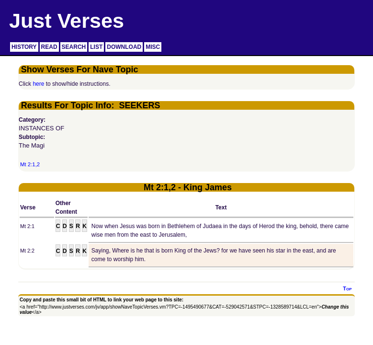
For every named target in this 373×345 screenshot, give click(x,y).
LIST (96, 47)
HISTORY (24, 47)
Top (347, 288)
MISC (153, 47)
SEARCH (74, 47)
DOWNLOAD (124, 47)
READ (49, 47)
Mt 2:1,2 (30, 164)
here (38, 83)
